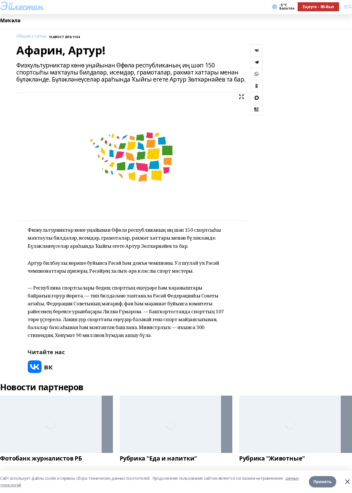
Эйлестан (21, 5)
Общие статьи (31, 36)
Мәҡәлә (10, 20)
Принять (322, 481)
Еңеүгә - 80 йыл (318, 6)
